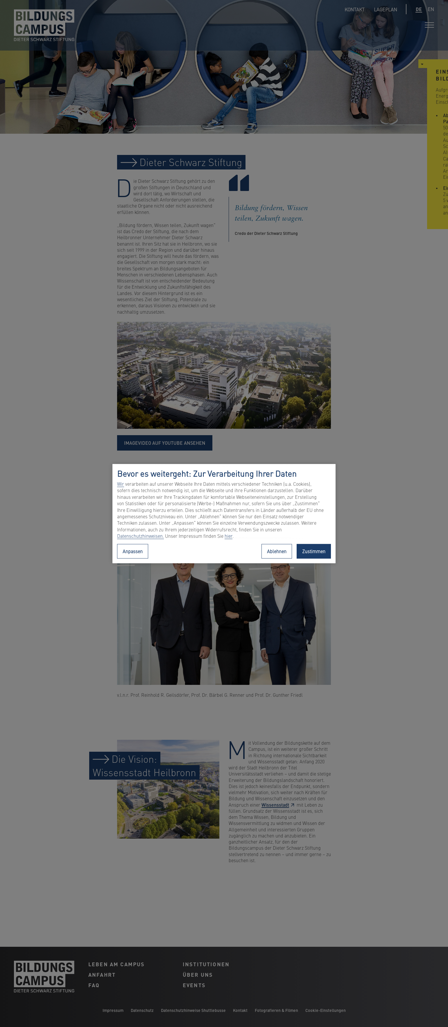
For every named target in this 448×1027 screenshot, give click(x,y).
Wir (120, 484)
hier (228, 536)
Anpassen (133, 551)
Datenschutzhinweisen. (140, 536)
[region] (224, 513)
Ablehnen (276, 551)
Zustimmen (313, 551)
